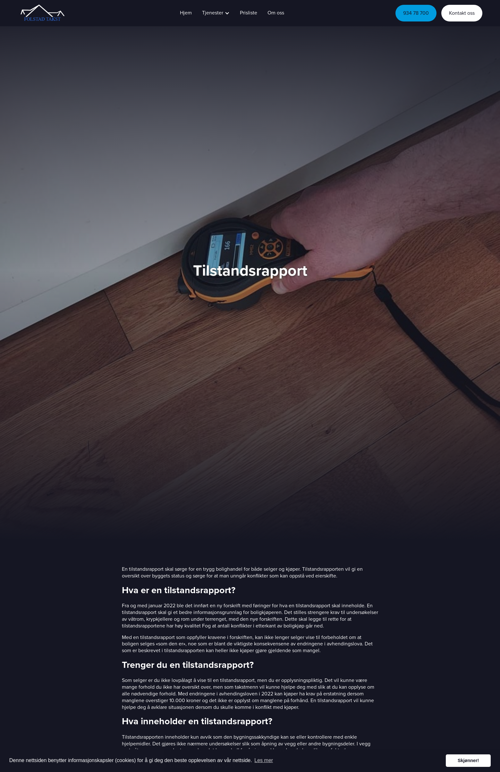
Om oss (275, 12)
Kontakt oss (462, 13)
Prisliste (248, 12)
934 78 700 (416, 13)
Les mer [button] (263, 760)
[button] (216, 13)
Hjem (186, 12)
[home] (42, 13)
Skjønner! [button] (468, 760)
